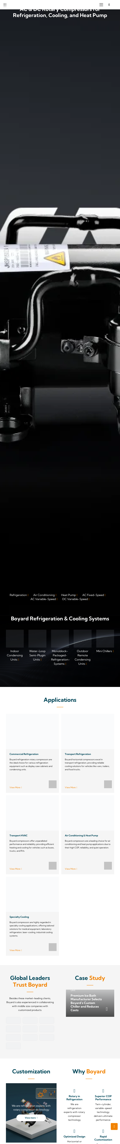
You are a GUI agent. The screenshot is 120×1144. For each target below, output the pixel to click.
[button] (101, 5)
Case (90, 977)
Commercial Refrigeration (23, 753)
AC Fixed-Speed (93, 595)
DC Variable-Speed (75, 599)
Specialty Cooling (19, 916)
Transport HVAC (18, 835)
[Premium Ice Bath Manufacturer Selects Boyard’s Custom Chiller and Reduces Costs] (90, 1003)
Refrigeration (18, 595)
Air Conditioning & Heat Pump (81, 835)
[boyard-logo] (5, 4)
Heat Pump (68, 595)
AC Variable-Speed (43, 599)
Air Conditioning (44, 595)
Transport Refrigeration (78, 753)
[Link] (15, 648)
